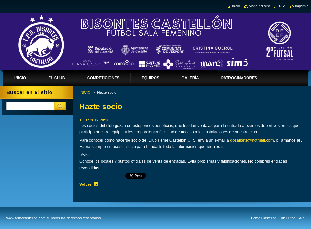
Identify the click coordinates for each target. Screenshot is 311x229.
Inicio (236, 6)
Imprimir (301, 6)
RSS (282, 6)
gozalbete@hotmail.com (252, 140)
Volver (85, 184)
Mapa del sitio (259, 6)
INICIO (84, 92)
